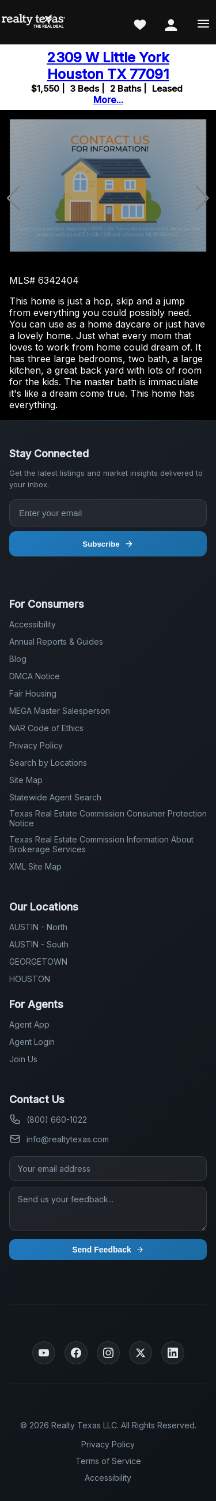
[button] (202, 198)
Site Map (26, 780)
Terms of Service (108, 1461)
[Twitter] (140, 1352)
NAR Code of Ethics (46, 728)
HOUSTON (29, 979)
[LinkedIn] (172, 1352)
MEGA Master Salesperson (59, 711)
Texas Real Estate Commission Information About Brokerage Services (101, 844)
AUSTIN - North (38, 927)
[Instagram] (108, 1352)
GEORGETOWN (38, 961)
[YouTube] (43, 1352)
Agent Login (32, 1042)
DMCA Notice (34, 676)
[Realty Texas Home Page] (33, 22)
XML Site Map (35, 866)
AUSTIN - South (39, 944)
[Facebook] (76, 1352)
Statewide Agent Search (55, 797)
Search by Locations (48, 763)
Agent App (29, 1024)
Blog (17, 659)
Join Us (23, 1059)
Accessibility (32, 624)
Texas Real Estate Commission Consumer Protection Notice (108, 818)
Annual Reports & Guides (56, 641)
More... (108, 100)
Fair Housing (32, 693)
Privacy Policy (36, 745)
